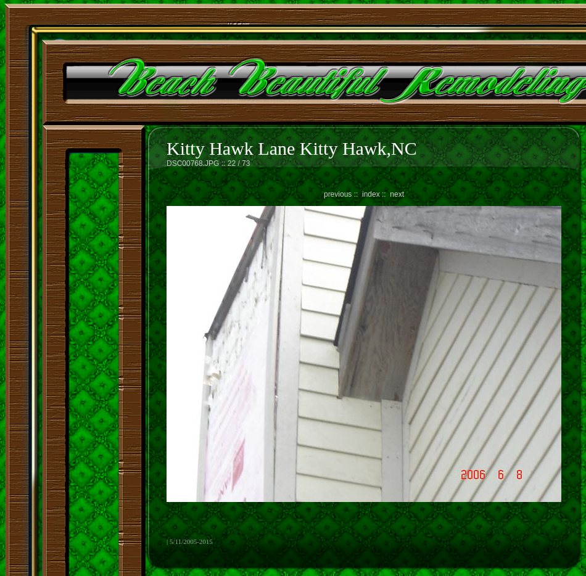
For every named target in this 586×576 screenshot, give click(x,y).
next (397, 194)
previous (338, 194)
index (371, 194)
